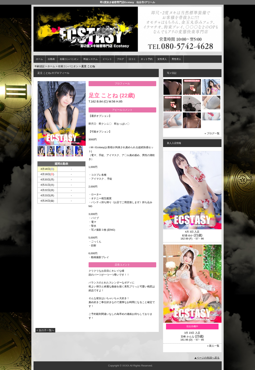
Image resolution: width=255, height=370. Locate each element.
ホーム (39, 59)
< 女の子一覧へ (45, 330)
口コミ (132, 59)
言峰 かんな (187, 336)
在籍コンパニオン (69, 59)
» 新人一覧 (213, 345)
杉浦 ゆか (187, 235)
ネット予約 (146, 59)
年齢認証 (39, 66)
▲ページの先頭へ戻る (207, 357)
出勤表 (51, 59)
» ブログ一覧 (212, 133)
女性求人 (162, 59)
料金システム (90, 59)
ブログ (120, 59)
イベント (107, 59)
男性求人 (176, 59)
